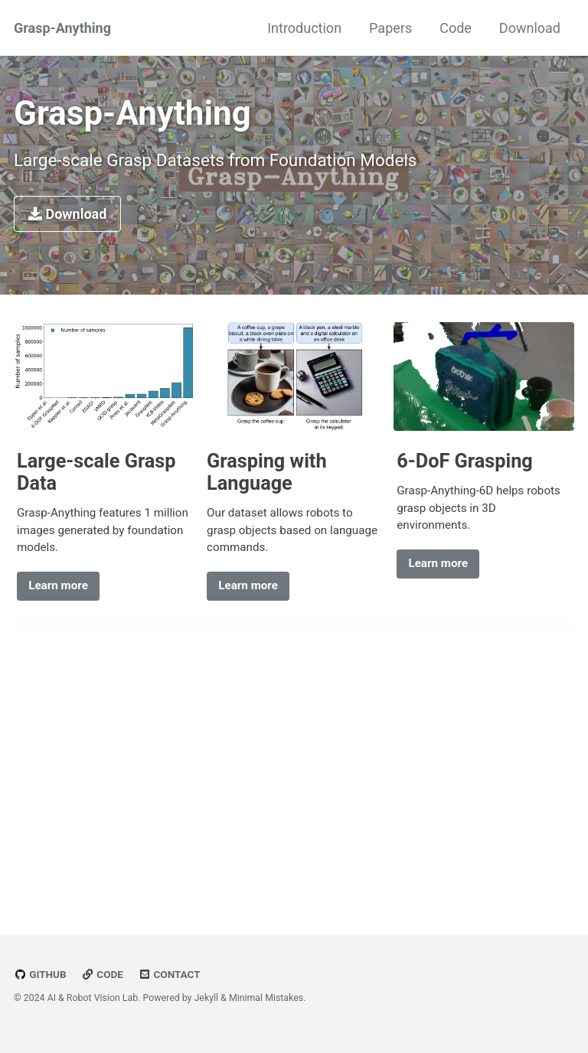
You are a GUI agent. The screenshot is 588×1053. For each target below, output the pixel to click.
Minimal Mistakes (266, 998)
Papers (390, 28)
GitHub (40, 974)
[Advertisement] (294, 773)
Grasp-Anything (62, 28)
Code (455, 28)
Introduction (304, 28)
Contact (169, 974)
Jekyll (206, 998)
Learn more (58, 585)
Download (529, 28)
